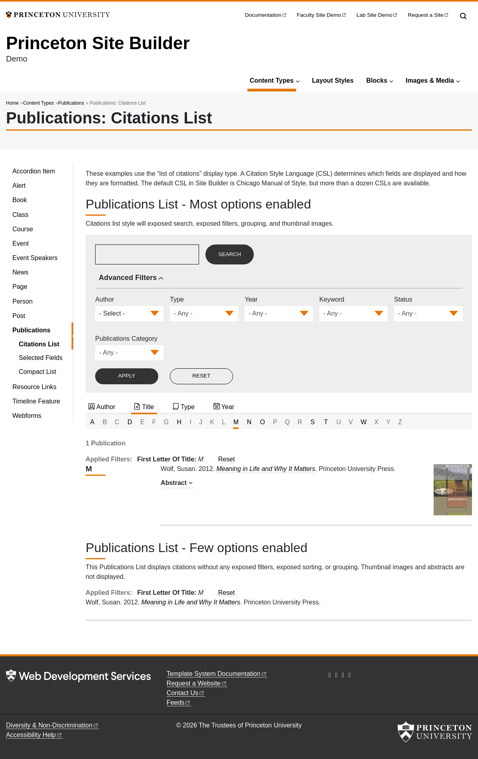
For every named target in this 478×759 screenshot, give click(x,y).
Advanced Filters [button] (128, 278)
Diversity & (52, 725)
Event (20, 243)
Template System (217, 673)
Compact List (37, 371)
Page (19, 286)
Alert (19, 185)
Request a (428, 15)
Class (20, 214)
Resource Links (34, 386)
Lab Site (377, 15)
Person (22, 301)
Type (177, 299)
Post (18, 315)
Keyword (331, 299)
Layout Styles (333, 80)
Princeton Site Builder (98, 43)
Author (104, 299)
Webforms (27, 415)
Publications (71, 103)
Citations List (46, 343)
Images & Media (430, 80)
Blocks (376, 80)
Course (22, 229)
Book (19, 200)
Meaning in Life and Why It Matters (265, 468)
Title (148, 406)
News (20, 272)
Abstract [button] (174, 482)
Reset (226, 459)
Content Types (273, 80)
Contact (186, 692)
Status (403, 299)
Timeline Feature (36, 401)
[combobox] (112, 313)
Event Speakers (35, 257)
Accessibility (34, 734)
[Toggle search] (463, 16)
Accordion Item (33, 171)
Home (12, 103)
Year (251, 299)
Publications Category (126, 338)
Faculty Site (322, 15)
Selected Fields (40, 357)
